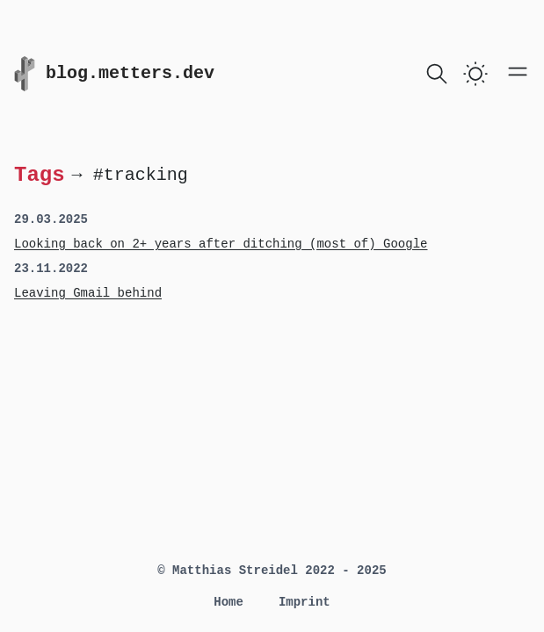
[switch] (475, 74)
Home (228, 602)
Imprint (304, 602)
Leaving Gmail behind (88, 293)
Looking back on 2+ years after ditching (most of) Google (220, 244)
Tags (39, 174)
